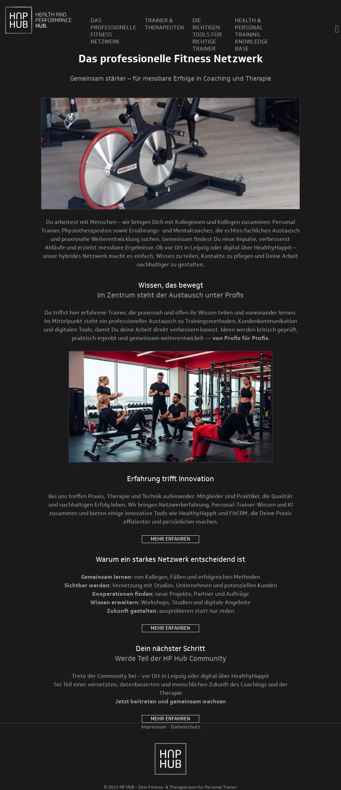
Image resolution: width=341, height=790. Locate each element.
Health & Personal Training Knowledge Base (251, 34)
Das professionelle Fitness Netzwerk (113, 31)
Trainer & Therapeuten (164, 24)
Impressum (154, 727)
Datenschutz (185, 727)
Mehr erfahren (170, 539)
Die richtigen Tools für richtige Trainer (207, 34)
